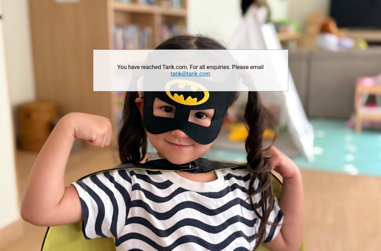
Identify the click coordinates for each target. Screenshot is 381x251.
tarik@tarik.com (190, 73)
